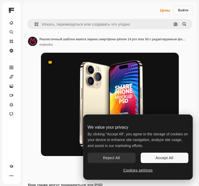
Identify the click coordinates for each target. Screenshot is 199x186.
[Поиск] (11, 32)
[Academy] (11, 166)
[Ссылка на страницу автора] (32, 41)
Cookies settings (138, 170)
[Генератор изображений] (11, 86)
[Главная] (11, 23)
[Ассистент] (11, 114)
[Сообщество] (11, 51)
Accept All (164, 158)
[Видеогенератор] (11, 95)
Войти (183, 10)
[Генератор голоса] (11, 104)
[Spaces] (11, 77)
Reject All (111, 158)
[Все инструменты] (11, 67)
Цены (165, 10)
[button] (34, 24)
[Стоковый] (11, 41)
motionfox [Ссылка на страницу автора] (46, 45)
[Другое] (11, 176)
